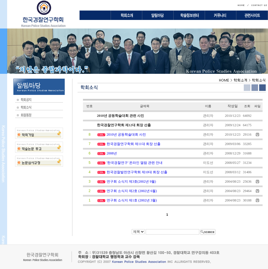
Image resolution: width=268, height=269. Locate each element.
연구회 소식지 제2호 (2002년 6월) (132, 191)
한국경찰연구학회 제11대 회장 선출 (134, 144)
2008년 (112, 153)
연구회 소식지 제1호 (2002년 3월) (132, 200)
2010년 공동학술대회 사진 (126, 134)
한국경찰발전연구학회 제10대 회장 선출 (137, 172)
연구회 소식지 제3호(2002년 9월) (131, 182)
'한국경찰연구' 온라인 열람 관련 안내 (135, 163)
